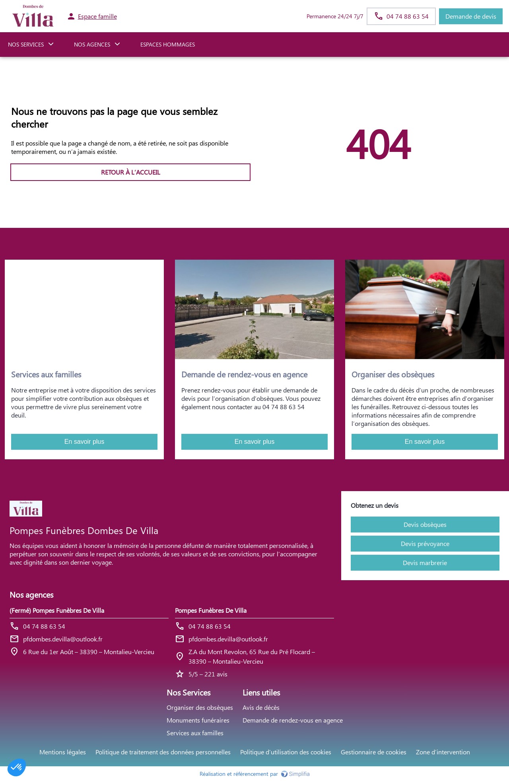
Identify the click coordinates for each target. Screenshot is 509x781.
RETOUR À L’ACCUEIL (130, 172)
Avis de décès (261, 707)
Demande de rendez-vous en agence (293, 720)
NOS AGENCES (92, 44)
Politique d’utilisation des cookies (285, 752)
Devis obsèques (425, 524)
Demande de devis (470, 16)
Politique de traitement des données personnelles (163, 752)
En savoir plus (84, 441)
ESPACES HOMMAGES (167, 44)
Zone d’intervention (443, 752)
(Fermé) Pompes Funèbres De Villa (57, 610)
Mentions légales (62, 752)
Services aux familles (195, 733)
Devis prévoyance (425, 543)
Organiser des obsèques (200, 707)
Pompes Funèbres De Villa (211, 610)
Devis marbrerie (425, 562)
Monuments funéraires (198, 720)
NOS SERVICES (26, 44)
